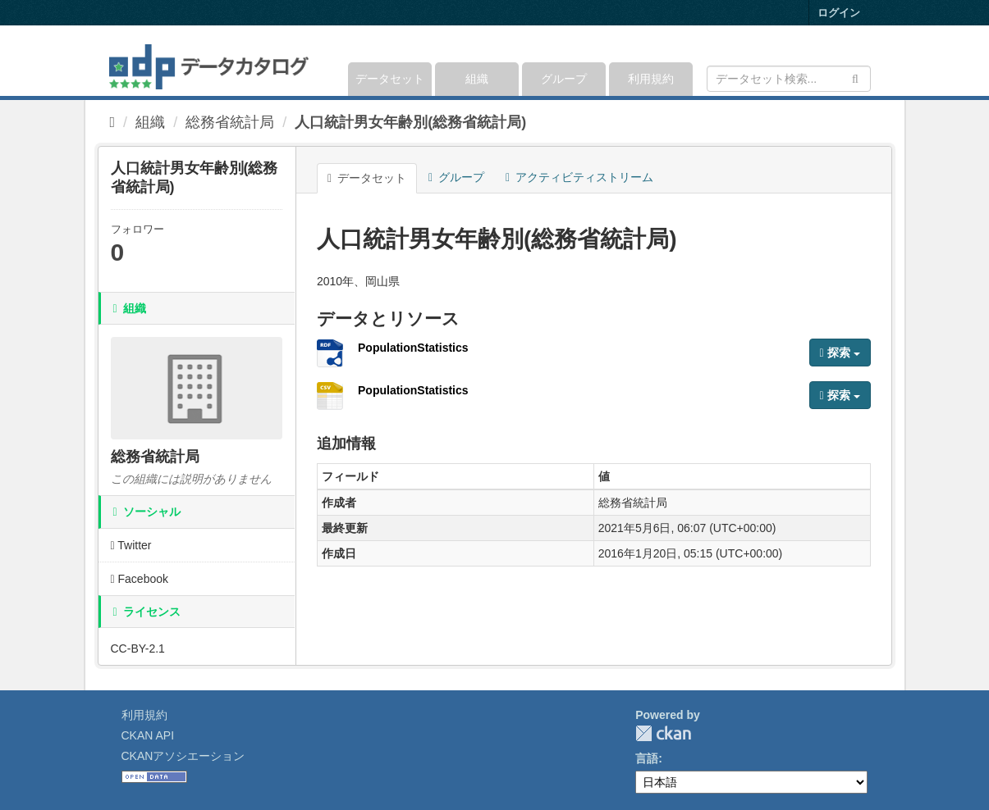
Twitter (131, 545)
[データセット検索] (789, 79)
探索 (840, 352)
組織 (476, 78)
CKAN (663, 733)
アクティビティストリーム (579, 177)
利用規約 (651, 78)
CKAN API (148, 735)
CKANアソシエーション (183, 755)
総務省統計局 (229, 122)
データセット (389, 78)
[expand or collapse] (869, 60)
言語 (646, 758)
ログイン (838, 13)
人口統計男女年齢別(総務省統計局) (410, 122)
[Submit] (856, 77)
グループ (564, 78)
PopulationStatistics (413, 347)
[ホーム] (113, 122)
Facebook (140, 578)
